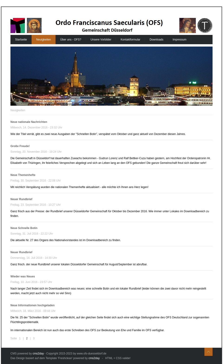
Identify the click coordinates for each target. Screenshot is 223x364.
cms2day (38, 353)
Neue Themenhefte (22, 175)
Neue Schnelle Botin (23, 228)
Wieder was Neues (22, 276)
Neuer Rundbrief (21, 199)
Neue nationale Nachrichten (28, 122)
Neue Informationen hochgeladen (32, 305)
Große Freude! (20, 146)
